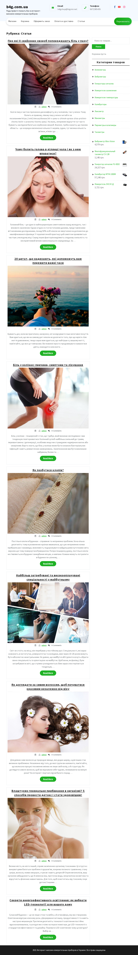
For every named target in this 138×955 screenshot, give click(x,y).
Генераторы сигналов (104, 83)
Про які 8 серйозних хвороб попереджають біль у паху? (48, 41)
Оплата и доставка (63, 21)
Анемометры (100, 69)
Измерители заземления (105, 90)
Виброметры (100, 76)
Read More (49, 138)
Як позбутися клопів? (48, 470)
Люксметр (99, 111)
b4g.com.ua (17, 6)
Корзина (25, 21)
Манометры (100, 118)
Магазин (12, 21)
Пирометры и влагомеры (105, 125)
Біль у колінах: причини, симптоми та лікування (48, 365)
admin (44, 107)
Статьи (81, 21)
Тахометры (99, 132)
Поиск (98, 47)
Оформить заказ (42, 21)
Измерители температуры (106, 97)
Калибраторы (100, 104)
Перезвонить (123, 21)
